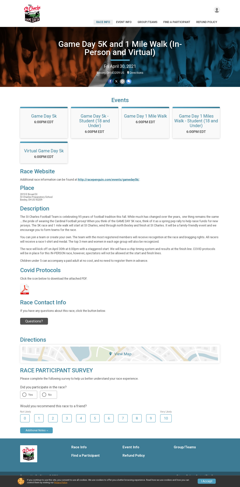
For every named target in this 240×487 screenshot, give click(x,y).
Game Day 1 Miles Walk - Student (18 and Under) (196, 125)
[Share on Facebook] (110, 81)
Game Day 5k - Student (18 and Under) (94, 125)
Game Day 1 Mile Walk (145, 120)
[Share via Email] (122, 81)
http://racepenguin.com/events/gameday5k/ (108, 184)
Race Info (103, 22)
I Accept (206, 481)
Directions (136, 72)
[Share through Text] (128, 81)
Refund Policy (206, 22)
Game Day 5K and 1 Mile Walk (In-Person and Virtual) (120, 48)
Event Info (124, 22)
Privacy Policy (60, 482)
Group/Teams (147, 22)
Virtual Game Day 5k (44, 155)
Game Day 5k (44, 120)
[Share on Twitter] (116, 81)
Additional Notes (36, 435)
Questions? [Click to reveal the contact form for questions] (34, 326)
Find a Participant (176, 22)
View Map (120, 358)
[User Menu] (217, 10)
